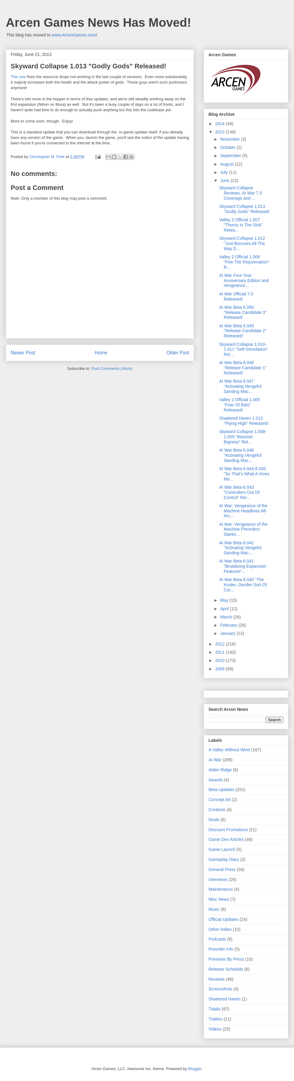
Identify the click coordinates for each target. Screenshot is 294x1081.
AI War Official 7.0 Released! (236, 296)
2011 (220, 652)
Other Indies (220, 929)
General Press (222, 869)
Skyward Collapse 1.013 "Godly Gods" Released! (244, 209)
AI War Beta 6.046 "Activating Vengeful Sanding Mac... (240, 455)
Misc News (218, 899)
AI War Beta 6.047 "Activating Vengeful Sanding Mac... (240, 386)
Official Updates (223, 919)
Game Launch (221, 849)
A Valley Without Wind (229, 749)
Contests (216, 809)
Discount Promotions (228, 829)
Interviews (218, 879)
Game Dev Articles (226, 839)
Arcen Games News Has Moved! (98, 22)
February (229, 625)
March (226, 617)
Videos (215, 1029)
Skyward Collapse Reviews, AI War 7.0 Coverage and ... (240, 193)
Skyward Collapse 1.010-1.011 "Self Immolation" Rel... (243, 349)
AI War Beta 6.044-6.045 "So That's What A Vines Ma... (244, 473)
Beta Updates (221, 789)
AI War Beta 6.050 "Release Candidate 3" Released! (243, 312)
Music (214, 909)
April (225, 608)
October (228, 147)
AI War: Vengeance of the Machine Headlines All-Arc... (243, 510)
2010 (220, 660)
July (224, 172)
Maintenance (220, 889)
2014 (220, 123)
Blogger (194, 1068)
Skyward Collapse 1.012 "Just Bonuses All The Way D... (242, 243)
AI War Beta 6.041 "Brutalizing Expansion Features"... (242, 566)
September (231, 155)
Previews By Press (226, 959)
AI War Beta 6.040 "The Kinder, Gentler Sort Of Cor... (243, 584)
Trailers (215, 1019)
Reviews (216, 979)
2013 (220, 131)
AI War (214, 759)
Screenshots (220, 988)
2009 (220, 668)
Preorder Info (220, 949)
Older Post (177, 352)
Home (101, 352)
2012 (220, 644)
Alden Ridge (220, 769)
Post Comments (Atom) (111, 368)
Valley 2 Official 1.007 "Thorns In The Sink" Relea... (241, 224)
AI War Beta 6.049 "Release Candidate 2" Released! (243, 331)
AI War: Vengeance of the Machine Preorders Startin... (243, 529)
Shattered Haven (224, 999)
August (227, 164)
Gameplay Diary (223, 859)
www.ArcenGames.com (74, 35)
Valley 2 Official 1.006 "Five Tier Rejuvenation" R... (244, 262)
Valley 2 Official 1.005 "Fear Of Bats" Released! (239, 404)
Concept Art (219, 799)
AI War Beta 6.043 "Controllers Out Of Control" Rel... (239, 492)
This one (18, 76)
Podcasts (217, 939)
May (224, 600)
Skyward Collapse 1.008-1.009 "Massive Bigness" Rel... (243, 436)
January (228, 633)
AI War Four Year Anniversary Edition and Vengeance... (244, 280)
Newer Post (23, 352)
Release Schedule (225, 969)
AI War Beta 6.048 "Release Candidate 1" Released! (243, 367)
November (230, 139)
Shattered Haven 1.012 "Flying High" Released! (243, 421)
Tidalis (214, 1009)
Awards (215, 779)
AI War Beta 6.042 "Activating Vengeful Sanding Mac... (240, 548)
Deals (213, 819)
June (225, 180)
